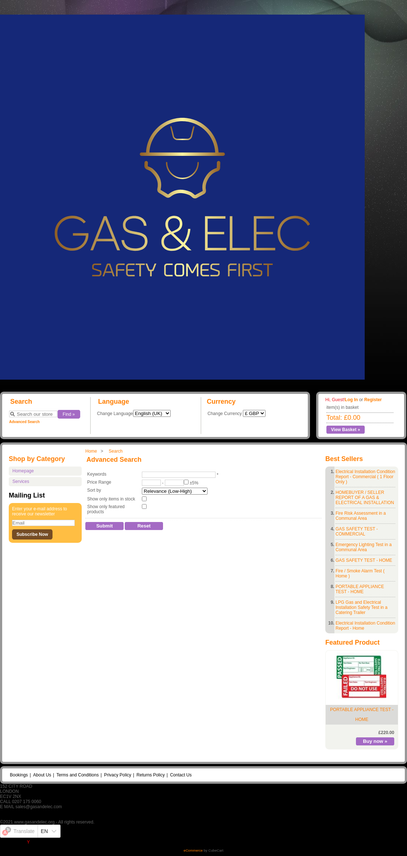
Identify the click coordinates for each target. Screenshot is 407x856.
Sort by (94, 490)
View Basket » (345, 429)
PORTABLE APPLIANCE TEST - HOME (360, 589)
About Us (42, 775)
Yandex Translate (44, 842)
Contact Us (180, 775)
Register (373, 399)
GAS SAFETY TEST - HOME (364, 560)
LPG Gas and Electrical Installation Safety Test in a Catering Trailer (362, 607)
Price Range (99, 482)
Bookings (19, 775)
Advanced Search (24, 422)
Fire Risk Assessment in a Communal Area (361, 516)
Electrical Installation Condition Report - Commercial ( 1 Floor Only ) (365, 476)
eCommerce (193, 850)
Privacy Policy (117, 775)
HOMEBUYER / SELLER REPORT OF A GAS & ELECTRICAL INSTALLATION (365, 497)
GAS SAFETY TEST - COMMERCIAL (357, 531)
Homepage (23, 470)
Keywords (96, 474)
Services (20, 481)
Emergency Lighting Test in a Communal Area (364, 547)
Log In (351, 399)
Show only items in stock (111, 499)
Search (116, 451)
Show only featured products (106, 509)
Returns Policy (150, 775)
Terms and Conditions (78, 775)
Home (91, 451)
